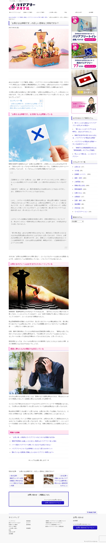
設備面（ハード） (80, 174)
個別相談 (28, 520)
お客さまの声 (78, 12)
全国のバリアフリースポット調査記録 (54, 526)
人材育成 (77, 181)
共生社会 (77, 208)
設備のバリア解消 (27, 12)
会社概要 (91, 12)
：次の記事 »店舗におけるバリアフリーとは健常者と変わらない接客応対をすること (61, 480)
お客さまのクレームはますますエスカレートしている (26, 106)
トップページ (12, 520)
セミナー (28, 522)
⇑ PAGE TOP (91, 512)
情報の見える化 (80, 185)
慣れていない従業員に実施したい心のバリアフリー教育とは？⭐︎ (33, 452)
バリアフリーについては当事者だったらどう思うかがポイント (32, 448)
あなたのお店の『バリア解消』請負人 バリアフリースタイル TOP (24, 17)
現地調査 (28, 528)
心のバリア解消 (40, 12)
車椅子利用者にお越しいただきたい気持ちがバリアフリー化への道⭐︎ (34, 441)
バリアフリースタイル (91, 541)
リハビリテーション (81, 211)
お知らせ (77, 167)
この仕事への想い (53, 12)
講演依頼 (28, 524)
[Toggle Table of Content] (40, 101)
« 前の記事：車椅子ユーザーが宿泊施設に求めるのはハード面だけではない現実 (16, 480)
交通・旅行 (78, 200)
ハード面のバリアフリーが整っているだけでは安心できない (31, 445)
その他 (77, 170)
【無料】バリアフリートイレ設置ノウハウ (55, 520)
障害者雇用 (78, 189)
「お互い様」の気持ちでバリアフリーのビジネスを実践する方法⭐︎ (33, 437)
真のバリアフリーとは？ (15, 12)
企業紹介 (77, 196)
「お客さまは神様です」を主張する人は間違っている (26, 103)
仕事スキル (78, 193)
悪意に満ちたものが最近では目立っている (23, 108)
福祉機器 (77, 204)
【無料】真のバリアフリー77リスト (53, 522)
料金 (66, 12)
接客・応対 (44, 17)
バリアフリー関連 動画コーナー (53, 524)
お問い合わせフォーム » (53, 502)
